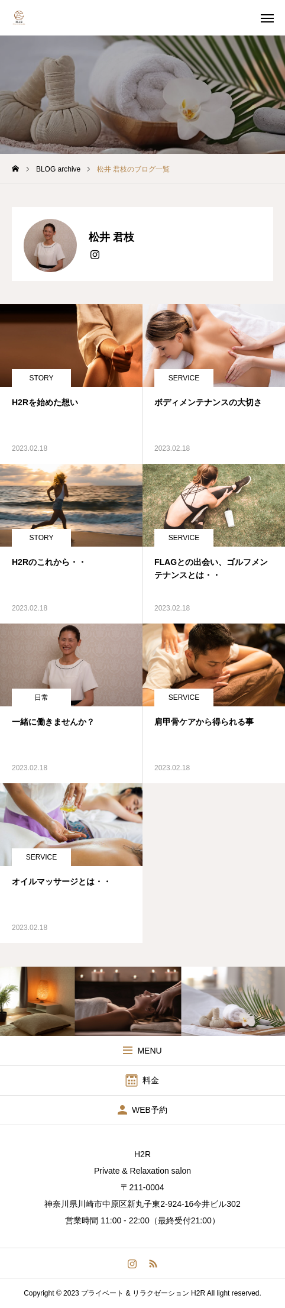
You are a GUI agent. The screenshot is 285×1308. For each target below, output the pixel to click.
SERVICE (184, 378)
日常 (41, 697)
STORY (42, 378)
